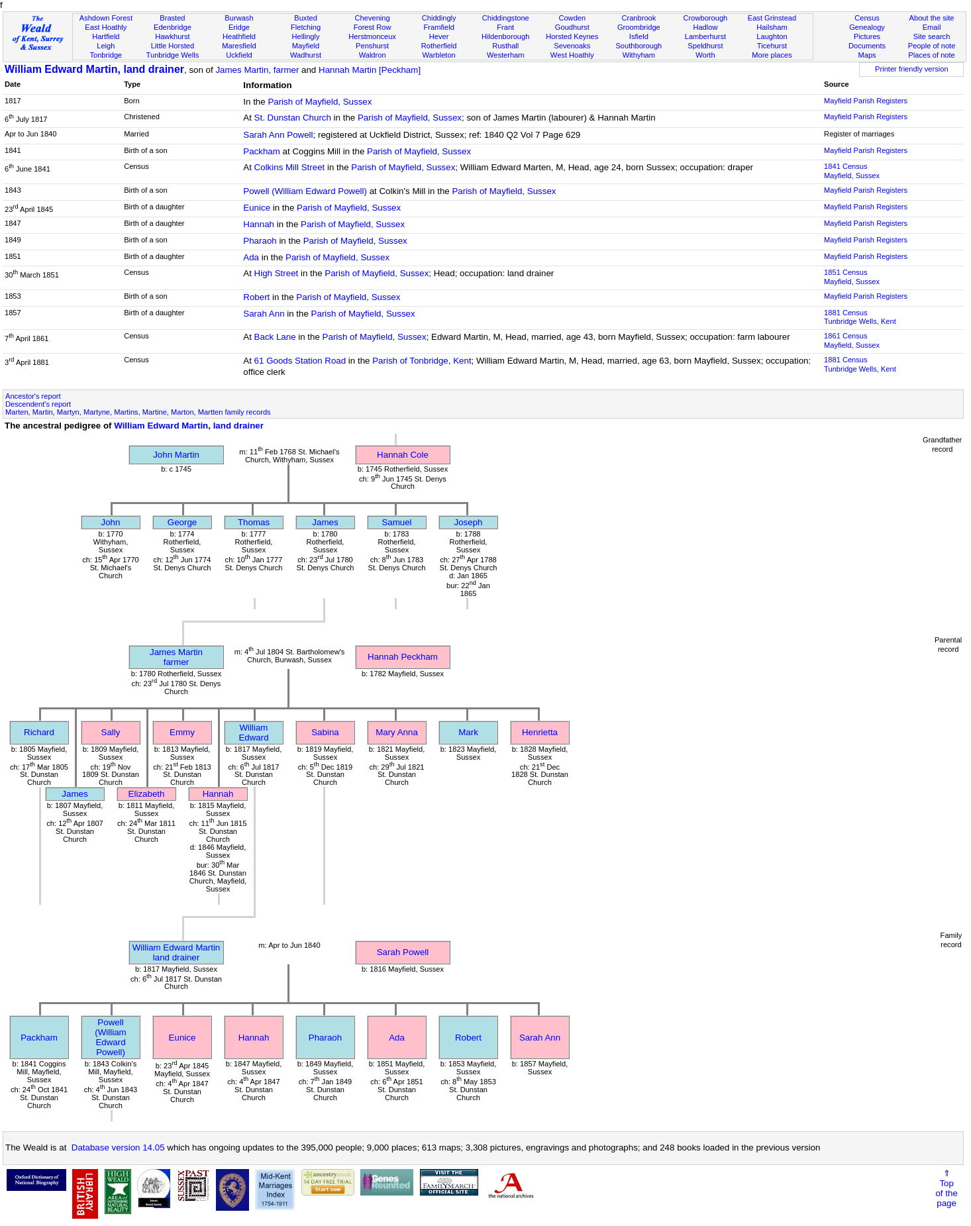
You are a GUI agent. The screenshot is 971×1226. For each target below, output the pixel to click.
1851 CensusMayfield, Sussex (852, 276)
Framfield (439, 27)
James (325, 522)
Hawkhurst (172, 36)
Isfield (638, 36)
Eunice (256, 208)
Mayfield (305, 46)
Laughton (771, 36)
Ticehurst (772, 46)
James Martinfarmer (176, 657)
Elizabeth (146, 794)
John (111, 522)
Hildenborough (505, 36)
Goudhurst (572, 27)
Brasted (172, 18)
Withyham (639, 55)
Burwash (239, 18)
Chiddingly (439, 18)
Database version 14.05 (118, 1147)
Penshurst (372, 46)
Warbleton (439, 55)
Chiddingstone (505, 18)
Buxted (305, 18)
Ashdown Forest (105, 18)
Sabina (325, 732)
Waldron (372, 55)
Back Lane (275, 337)
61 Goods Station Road (300, 361)
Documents (867, 46)
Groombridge (638, 27)
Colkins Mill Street (289, 167)
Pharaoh (259, 241)
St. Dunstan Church (292, 118)
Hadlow (705, 27)
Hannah (258, 224)
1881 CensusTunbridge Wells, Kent (860, 317)
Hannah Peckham (403, 657)
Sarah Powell (403, 952)
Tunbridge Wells (172, 55)
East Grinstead (772, 18)
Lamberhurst (705, 36)
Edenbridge (172, 27)
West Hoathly (572, 55)
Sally (111, 732)
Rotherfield (439, 46)
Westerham (506, 55)
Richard (39, 732)
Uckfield (239, 55)
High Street (276, 273)
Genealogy (867, 27)
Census (867, 18)
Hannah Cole (403, 455)
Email (932, 27)
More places (772, 55)
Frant (505, 27)
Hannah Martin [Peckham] (370, 70)
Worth (705, 55)
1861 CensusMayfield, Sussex (852, 340)
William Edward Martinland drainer (176, 952)
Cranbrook (638, 18)
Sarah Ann (263, 314)
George (182, 522)
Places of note (931, 55)
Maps (867, 55)
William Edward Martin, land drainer (94, 69)
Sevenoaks (572, 46)
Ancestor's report (33, 396)
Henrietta (540, 732)
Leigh (106, 46)
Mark (468, 732)
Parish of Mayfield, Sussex (320, 102)
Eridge (239, 27)
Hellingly (306, 36)
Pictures (867, 36)
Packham (261, 151)
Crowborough (706, 18)
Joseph (468, 522)
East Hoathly (106, 27)
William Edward (253, 732)
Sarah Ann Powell (278, 135)
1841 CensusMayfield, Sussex (852, 170)
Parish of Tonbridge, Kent (421, 361)
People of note (932, 46)
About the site (931, 18)
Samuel (396, 522)
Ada (251, 257)
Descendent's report (38, 404)
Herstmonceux (372, 36)
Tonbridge (105, 55)
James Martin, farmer (257, 70)
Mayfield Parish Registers (865, 101)
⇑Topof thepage (946, 1188)
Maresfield (239, 46)
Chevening (372, 18)
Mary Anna (397, 732)
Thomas (254, 522)
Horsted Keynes (572, 36)
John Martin (176, 455)
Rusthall (505, 46)
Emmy (182, 732)
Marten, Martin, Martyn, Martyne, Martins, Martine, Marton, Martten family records (138, 412)
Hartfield (105, 36)
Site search (931, 36)
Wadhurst (305, 55)
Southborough (638, 46)
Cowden (572, 18)
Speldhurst (705, 46)
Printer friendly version (911, 69)
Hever (439, 36)
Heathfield (239, 36)
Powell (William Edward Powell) (305, 191)
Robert (256, 297)
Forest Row (372, 27)
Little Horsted (172, 46)
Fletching (306, 27)
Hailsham (771, 27)
